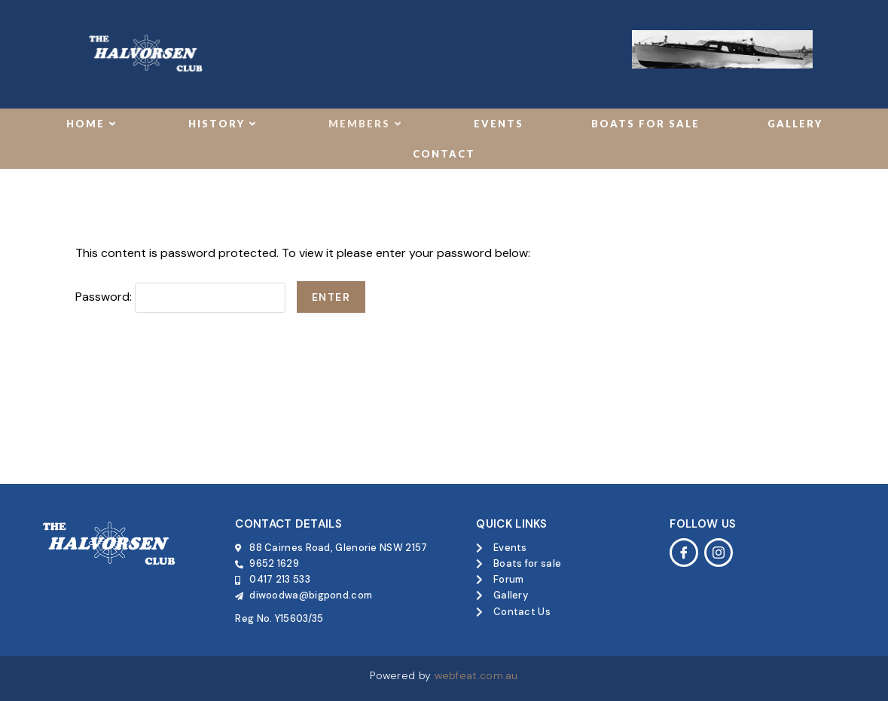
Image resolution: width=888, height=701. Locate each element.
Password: (180, 297)
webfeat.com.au (476, 675)
